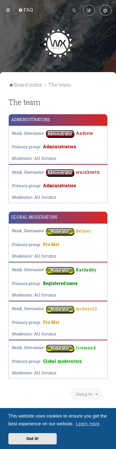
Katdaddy (86, 269)
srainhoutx (88, 172)
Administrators (30, 119)
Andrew (84, 133)
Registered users (60, 283)
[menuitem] (25, 9)
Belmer (83, 230)
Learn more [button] (88, 423)
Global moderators (34, 217)
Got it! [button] (32, 438)
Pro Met (51, 244)
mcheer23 (86, 308)
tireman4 (86, 347)
